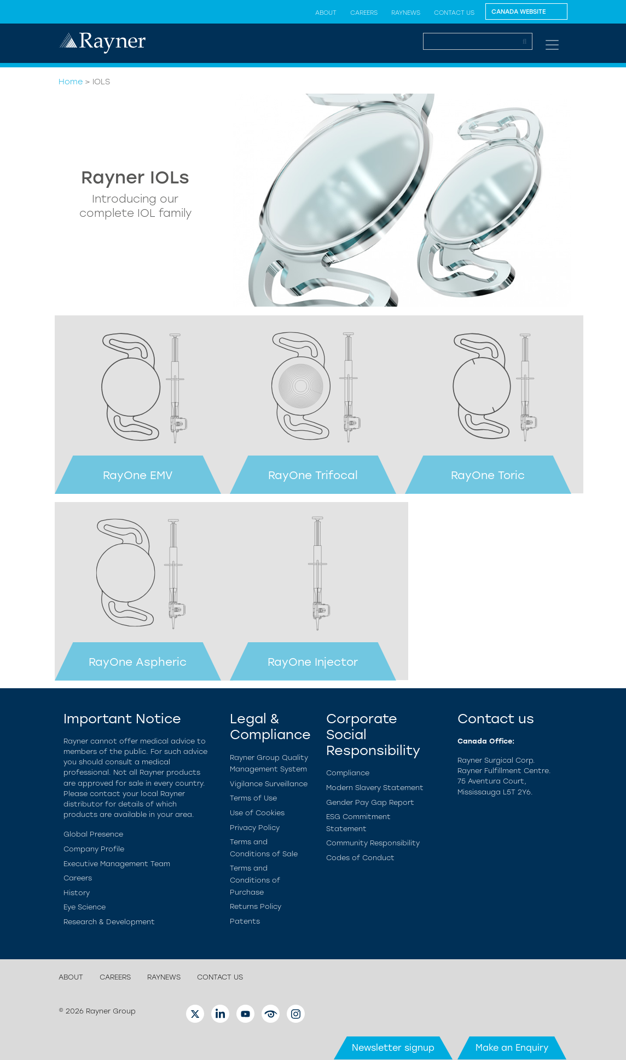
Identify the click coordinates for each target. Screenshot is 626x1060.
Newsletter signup (393, 1047)
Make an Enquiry (512, 1047)
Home (71, 82)
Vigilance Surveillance (269, 784)
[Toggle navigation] (552, 45)
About (326, 12)
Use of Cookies (257, 813)
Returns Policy (255, 906)
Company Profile (93, 849)
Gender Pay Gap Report (370, 802)
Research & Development (109, 922)
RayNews (405, 12)
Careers (364, 12)
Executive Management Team (116, 864)
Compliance (347, 773)
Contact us (454, 12)
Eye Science (84, 907)
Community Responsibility (373, 843)
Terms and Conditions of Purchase (255, 880)
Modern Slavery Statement (375, 788)
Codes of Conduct (360, 858)
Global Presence (93, 834)
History (76, 893)
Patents (245, 921)
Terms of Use (253, 798)
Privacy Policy (255, 827)
